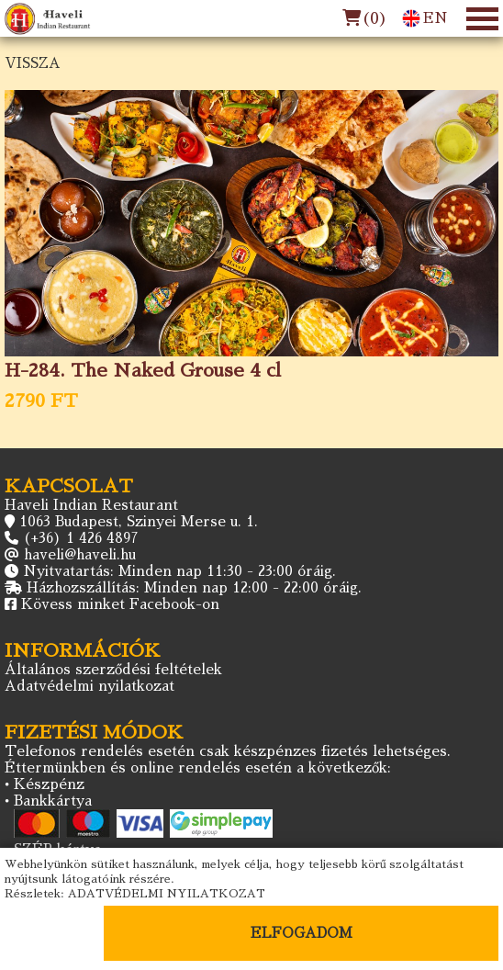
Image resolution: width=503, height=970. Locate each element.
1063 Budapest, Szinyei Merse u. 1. (138, 521)
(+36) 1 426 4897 (81, 538)
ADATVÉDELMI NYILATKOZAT (166, 893)
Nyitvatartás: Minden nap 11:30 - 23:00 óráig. (179, 571)
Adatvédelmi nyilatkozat (89, 686)
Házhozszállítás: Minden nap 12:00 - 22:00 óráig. (194, 587)
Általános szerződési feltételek (113, 669)
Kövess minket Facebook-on (120, 604)
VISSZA (33, 63)
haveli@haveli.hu (80, 554)
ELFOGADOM (301, 933)
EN (425, 18)
